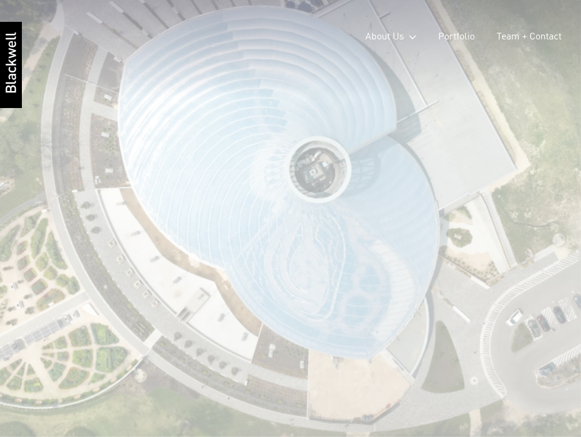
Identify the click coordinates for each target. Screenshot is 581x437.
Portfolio (456, 37)
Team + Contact (529, 37)
